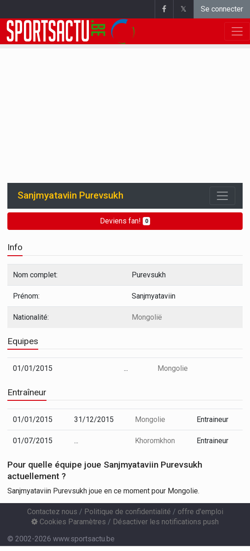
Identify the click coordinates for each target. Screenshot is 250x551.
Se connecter (222, 9)
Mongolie (172, 368)
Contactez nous (52, 511)
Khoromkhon (155, 440)
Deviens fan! (125, 221)
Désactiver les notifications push (166, 521)
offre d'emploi (200, 511)
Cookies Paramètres (68, 521)
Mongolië (147, 317)
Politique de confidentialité (127, 511)
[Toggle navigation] (222, 196)
